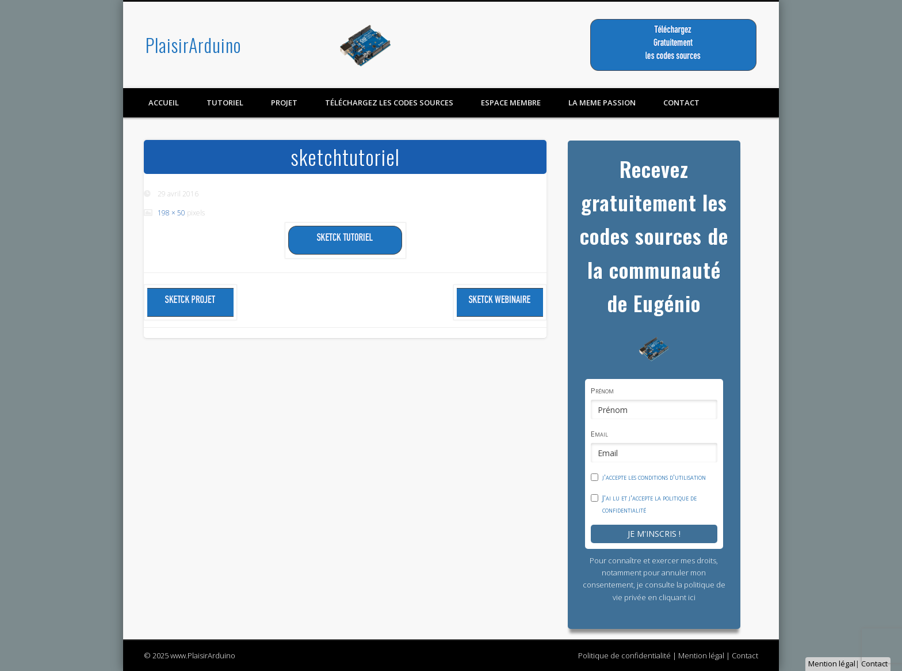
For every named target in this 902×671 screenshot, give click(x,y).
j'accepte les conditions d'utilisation (654, 477)
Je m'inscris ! (654, 533)
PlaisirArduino (193, 44)
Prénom (602, 390)
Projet (284, 102)
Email (599, 434)
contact (681, 102)
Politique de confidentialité (624, 655)
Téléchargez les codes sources (389, 102)
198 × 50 (171, 213)
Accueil (163, 102)
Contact (874, 663)
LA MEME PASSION (602, 102)
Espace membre (511, 102)
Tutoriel (225, 102)
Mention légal (831, 663)
